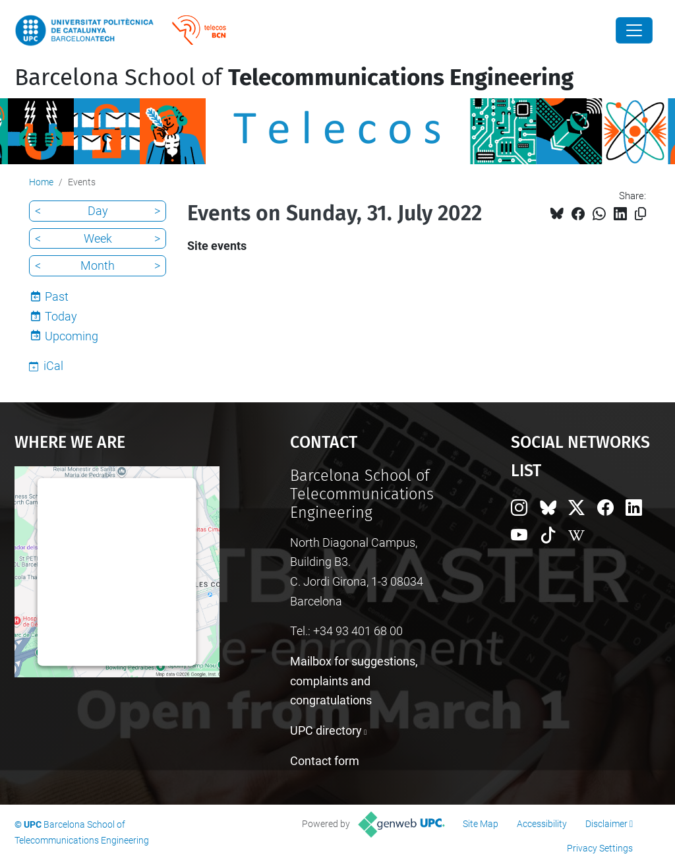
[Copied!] (640, 214)
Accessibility (542, 823)
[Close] (634, 30)
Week (98, 238)
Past (57, 296)
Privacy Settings (600, 848)
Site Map (480, 823)
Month (97, 265)
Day (98, 211)
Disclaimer (606, 823)
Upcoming (71, 336)
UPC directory (326, 730)
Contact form (324, 761)
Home (41, 182)
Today (61, 316)
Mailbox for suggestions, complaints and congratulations (354, 680)
